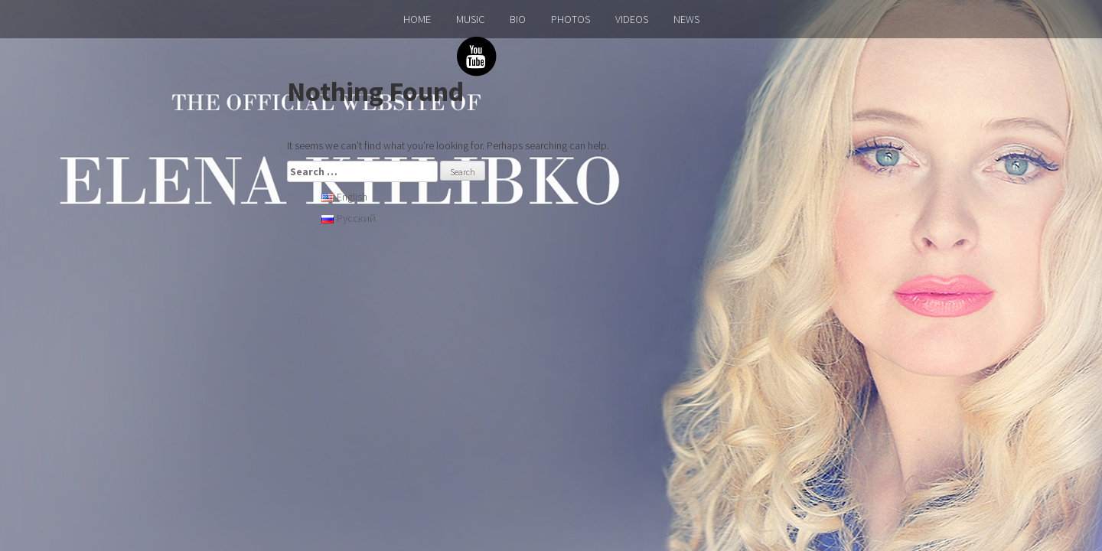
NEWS (686, 19)
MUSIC (470, 19)
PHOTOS (570, 19)
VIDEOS (631, 19)
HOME (417, 19)
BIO (518, 19)
